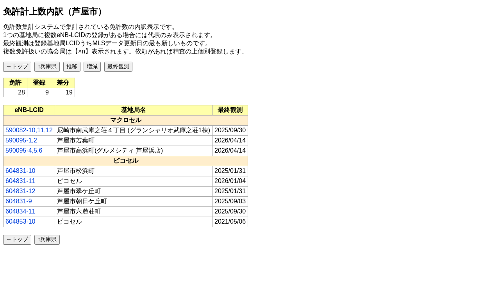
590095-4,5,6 (23, 150)
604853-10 (20, 221)
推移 (71, 66)
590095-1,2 (21, 140)
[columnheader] (29, 110)
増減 (92, 66)
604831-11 (20, 181)
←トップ (17, 66)
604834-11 (20, 211)
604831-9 (18, 201)
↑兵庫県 (47, 66)
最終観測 (118, 66)
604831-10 (20, 170)
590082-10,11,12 (29, 130)
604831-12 (20, 191)
